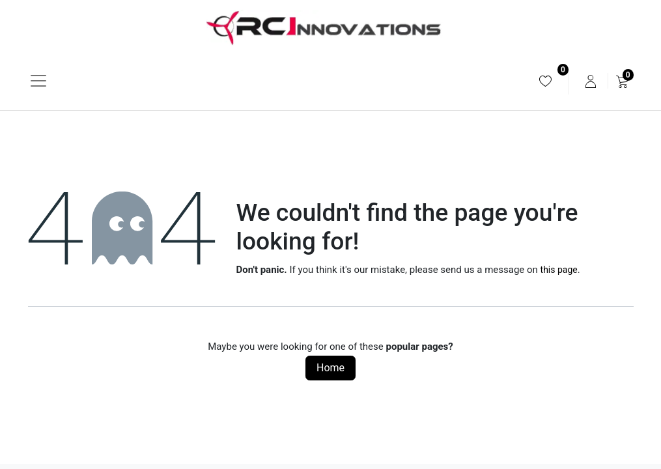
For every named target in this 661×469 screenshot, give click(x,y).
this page (559, 269)
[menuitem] (545, 81)
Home (330, 368)
